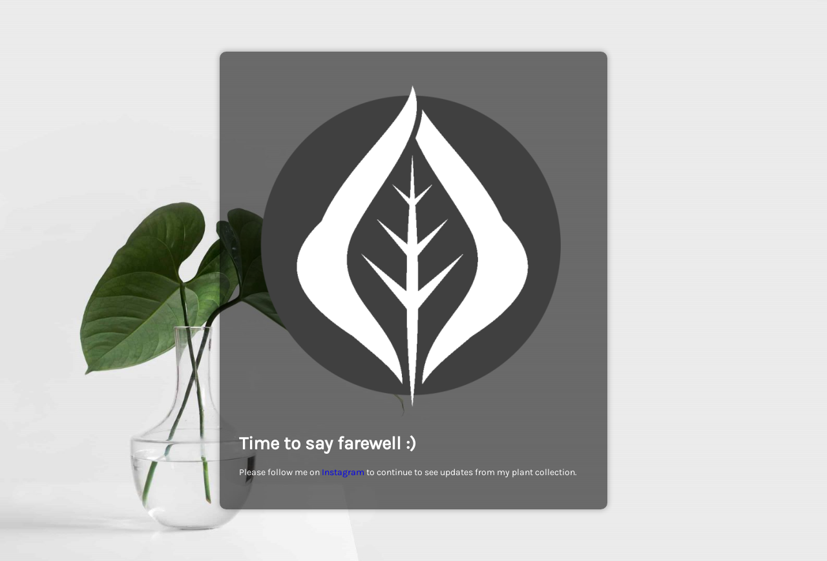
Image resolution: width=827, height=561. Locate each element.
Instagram (343, 472)
